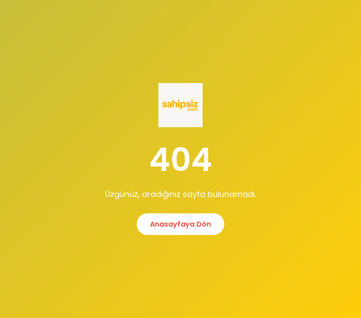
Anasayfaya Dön (180, 224)
